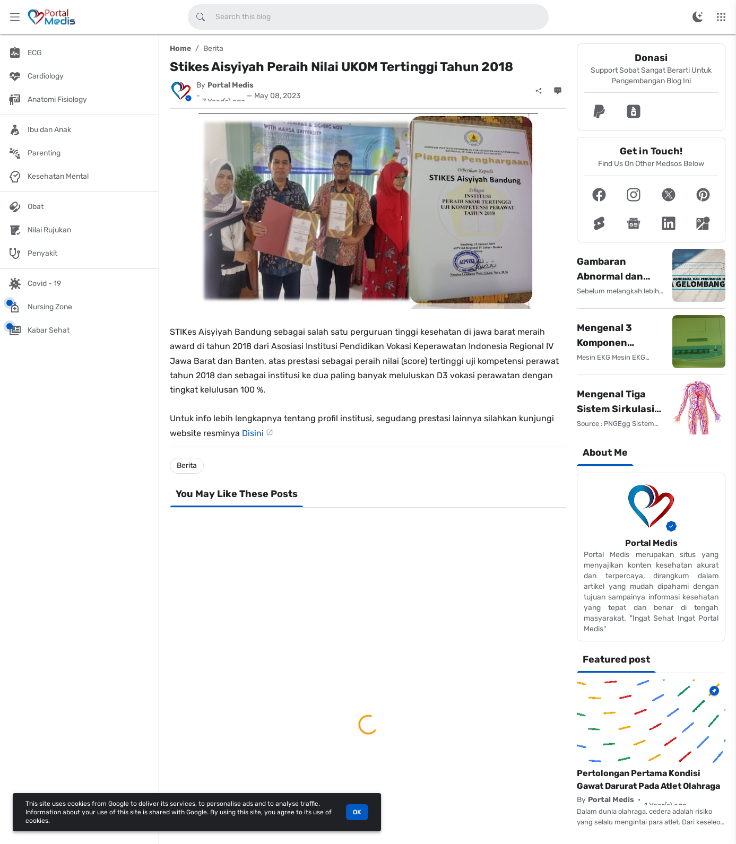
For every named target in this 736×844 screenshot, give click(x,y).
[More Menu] (721, 17)
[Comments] (557, 90)
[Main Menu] (14, 17)
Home (180, 48)
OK (357, 812)
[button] (599, 111)
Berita (213, 48)
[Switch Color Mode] (697, 17)
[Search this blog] (200, 17)
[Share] (538, 90)
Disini (253, 433)
